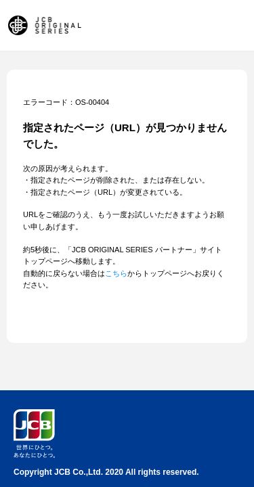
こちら (116, 273)
